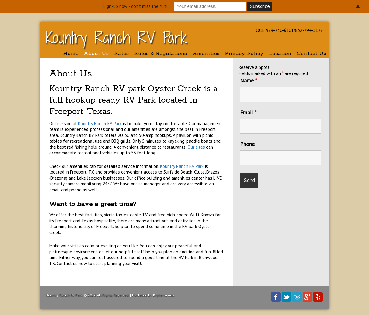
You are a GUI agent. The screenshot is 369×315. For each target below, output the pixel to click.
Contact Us (311, 53)
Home (70, 53)
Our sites (195, 147)
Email (248, 112)
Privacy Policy (244, 53)
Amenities (205, 53)
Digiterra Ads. (164, 295)
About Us (96, 53)
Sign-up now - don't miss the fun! (135, 6)
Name (248, 80)
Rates (121, 53)
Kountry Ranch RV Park (116, 37)
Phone (247, 144)
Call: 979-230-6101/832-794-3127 (289, 30)
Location (280, 53)
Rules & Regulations (160, 53)
